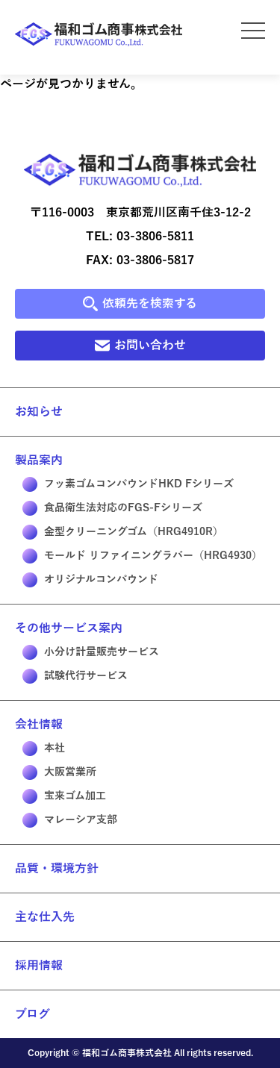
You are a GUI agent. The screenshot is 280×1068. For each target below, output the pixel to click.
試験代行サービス (75, 676)
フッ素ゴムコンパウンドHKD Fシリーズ (128, 484)
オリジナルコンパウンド (90, 579)
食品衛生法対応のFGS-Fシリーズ (112, 508)
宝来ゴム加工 (64, 796)
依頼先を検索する (140, 303)
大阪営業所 (59, 772)
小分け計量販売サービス (90, 652)
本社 (43, 748)
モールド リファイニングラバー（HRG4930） (142, 556)
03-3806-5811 (155, 236)
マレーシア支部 (69, 820)
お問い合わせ (140, 345)
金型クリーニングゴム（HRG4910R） (122, 532)
